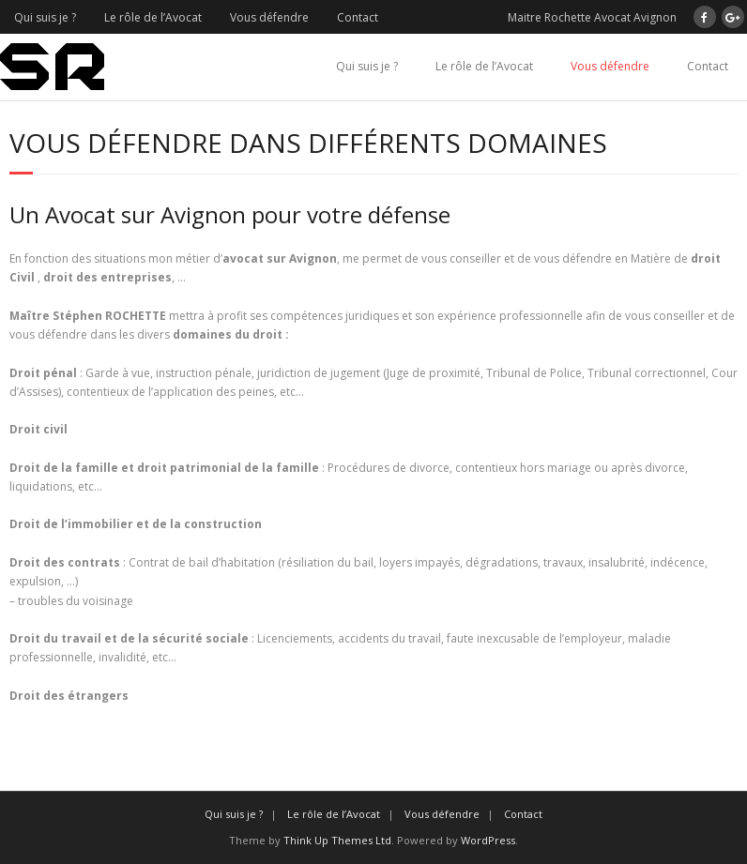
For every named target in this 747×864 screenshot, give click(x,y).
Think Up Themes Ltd (337, 840)
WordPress (488, 840)
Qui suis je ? (45, 17)
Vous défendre (269, 17)
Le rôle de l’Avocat (153, 17)
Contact (357, 17)
